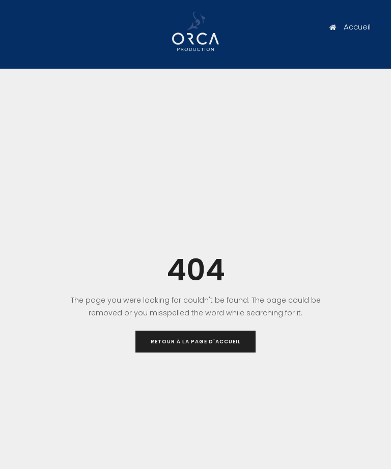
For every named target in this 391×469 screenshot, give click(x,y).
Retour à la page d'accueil (196, 341)
